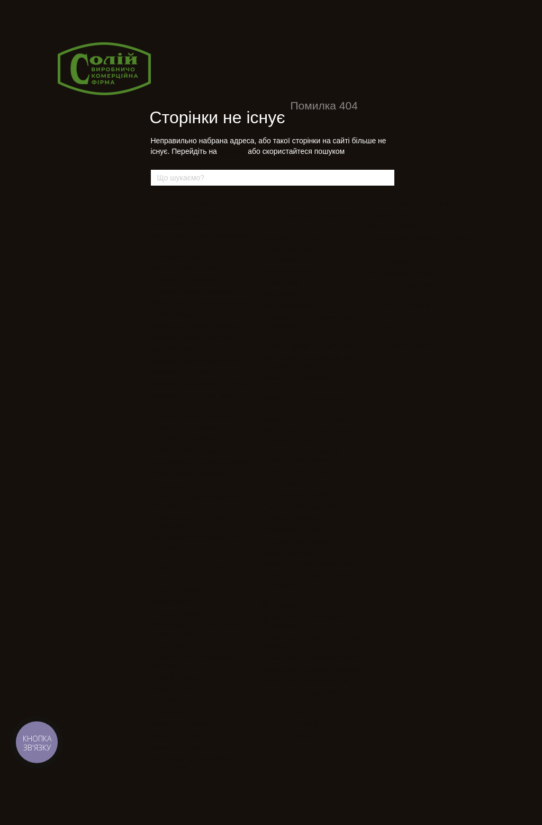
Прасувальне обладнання (307, 203)
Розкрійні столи (175, 677)
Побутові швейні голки (295, 736)
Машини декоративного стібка (199, 384)
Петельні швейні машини (190, 416)
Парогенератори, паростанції (306, 215)
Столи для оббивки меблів (302, 506)
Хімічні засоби (392, 261)
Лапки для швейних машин (303, 692)
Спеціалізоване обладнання (311, 346)
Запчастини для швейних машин (312, 658)
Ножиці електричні (180, 724)
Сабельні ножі (173, 689)
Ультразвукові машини (295, 495)
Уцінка (381, 325)
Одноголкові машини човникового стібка (184, 220)
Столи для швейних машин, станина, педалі (195, 501)
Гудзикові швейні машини (191, 291)
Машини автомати (289, 553)
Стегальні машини (289, 518)
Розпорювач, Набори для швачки (422, 238)
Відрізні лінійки (174, 590)
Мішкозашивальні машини (192, 349)
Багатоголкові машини (186, 268)
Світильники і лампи (401, 273)
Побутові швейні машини (190, 450)
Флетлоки (166, 485)
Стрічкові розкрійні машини (194, 700)
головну (232, 151)
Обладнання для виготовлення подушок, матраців (309, 435)
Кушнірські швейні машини (193, 325)
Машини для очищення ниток (307, 419)
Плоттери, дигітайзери (295, 541)
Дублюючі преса (286, 270)
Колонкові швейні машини (192, 337)
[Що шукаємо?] (385, 178)
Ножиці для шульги (181, 735)
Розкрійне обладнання (192, 567)
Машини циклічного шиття (192, 372)
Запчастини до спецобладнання (311, 669)
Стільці (380, 250)
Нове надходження (404, 345)
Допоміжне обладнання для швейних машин (195, 542)
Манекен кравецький (402, 227)
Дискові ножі (171, 602)
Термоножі (168, 712)
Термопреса (279, 282)
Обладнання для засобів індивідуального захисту (299, 455)
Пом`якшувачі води (290, 305)
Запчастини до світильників (304, 681)
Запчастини (281, 605)
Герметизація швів (289, 483)
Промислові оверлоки (185, 256)
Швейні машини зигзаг (186, 314)
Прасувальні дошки (291, 227)
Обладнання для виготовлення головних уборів (309, 362)
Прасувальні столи (290, 238)
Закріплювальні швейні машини (201, 303)
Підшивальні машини (185, 439)
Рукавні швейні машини (189, 474)
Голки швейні (284, 712)
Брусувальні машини (184, 279)
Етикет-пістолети (396, 215)
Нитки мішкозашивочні (405, 285)
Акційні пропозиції (403, 305)
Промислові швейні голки (300, 724)
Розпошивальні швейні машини (201, 462)
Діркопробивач (174, 613)
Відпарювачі (279, 294)
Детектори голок (177, 645)
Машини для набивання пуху (306, 564)
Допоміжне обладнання (412, 203)
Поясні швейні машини (187, 427)
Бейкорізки (168, 578)
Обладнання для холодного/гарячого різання (196, 629)
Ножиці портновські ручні (191, 747)
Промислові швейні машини (202, 203)
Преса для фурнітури (294, 471)
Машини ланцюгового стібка (196, 360)
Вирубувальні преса (292, 530)
